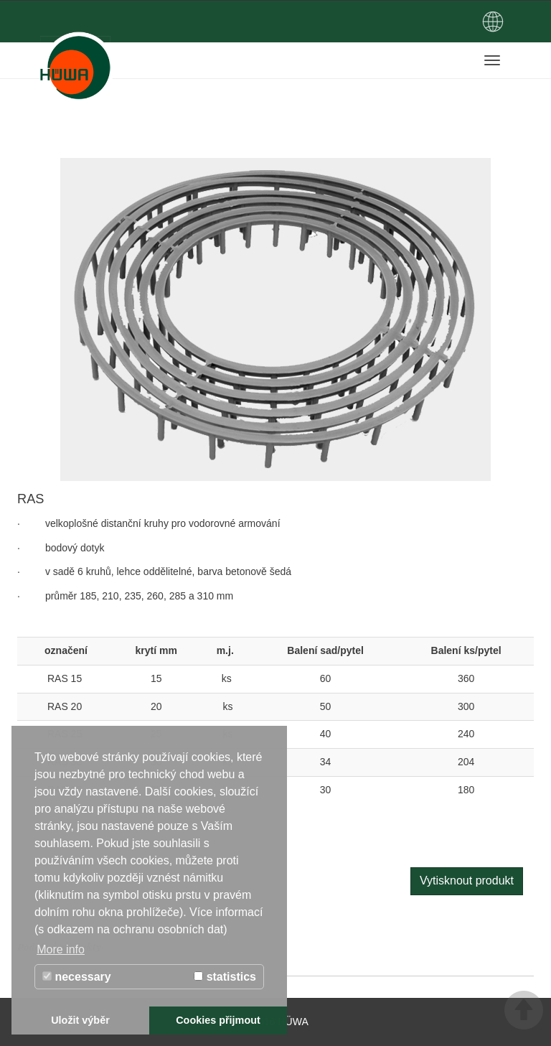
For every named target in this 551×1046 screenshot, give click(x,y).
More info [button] (61, 949)
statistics (225, 977)
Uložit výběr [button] (80, 1020)
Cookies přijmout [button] (218, 1020)
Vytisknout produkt (467, 880)
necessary (76, 977)
